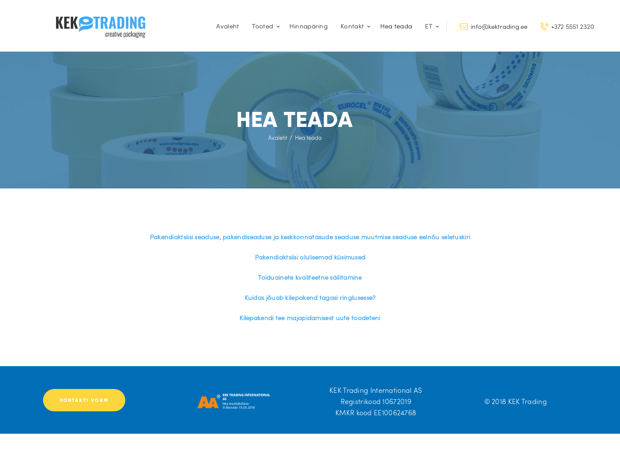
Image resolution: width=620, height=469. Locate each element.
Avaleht (277, 138)
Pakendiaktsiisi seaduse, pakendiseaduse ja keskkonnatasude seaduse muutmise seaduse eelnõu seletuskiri (310, 236)
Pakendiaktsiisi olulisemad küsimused (310, 257)
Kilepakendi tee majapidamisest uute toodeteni (310, 317)
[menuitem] (430, 26)
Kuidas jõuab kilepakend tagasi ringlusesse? (310, 297)
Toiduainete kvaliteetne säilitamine (310, 277)
